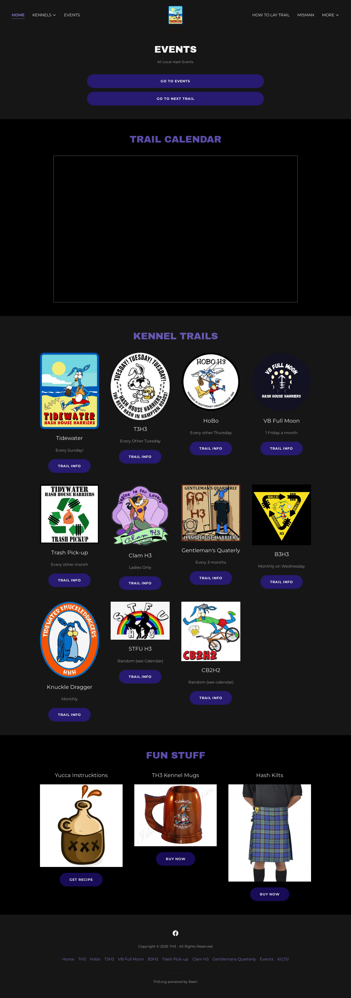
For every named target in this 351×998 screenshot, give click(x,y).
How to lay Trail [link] (271, 15)
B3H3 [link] (153, 959)
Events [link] (72, 15)
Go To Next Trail (175, 98)
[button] (44, 15)
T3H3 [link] (109, 959)
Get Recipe (81, 879)
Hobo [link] (95, 959)
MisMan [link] (305, 15)
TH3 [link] (82, 959)
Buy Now (175, 859)
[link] (175, 14)
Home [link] (18, 15)
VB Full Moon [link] (131, 959)
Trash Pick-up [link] (175, 959)
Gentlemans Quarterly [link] (234, 959)
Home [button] (68, 959)
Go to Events (175, 81)
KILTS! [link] (283, 959)
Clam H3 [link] (200, 959)
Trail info (69, 466)
